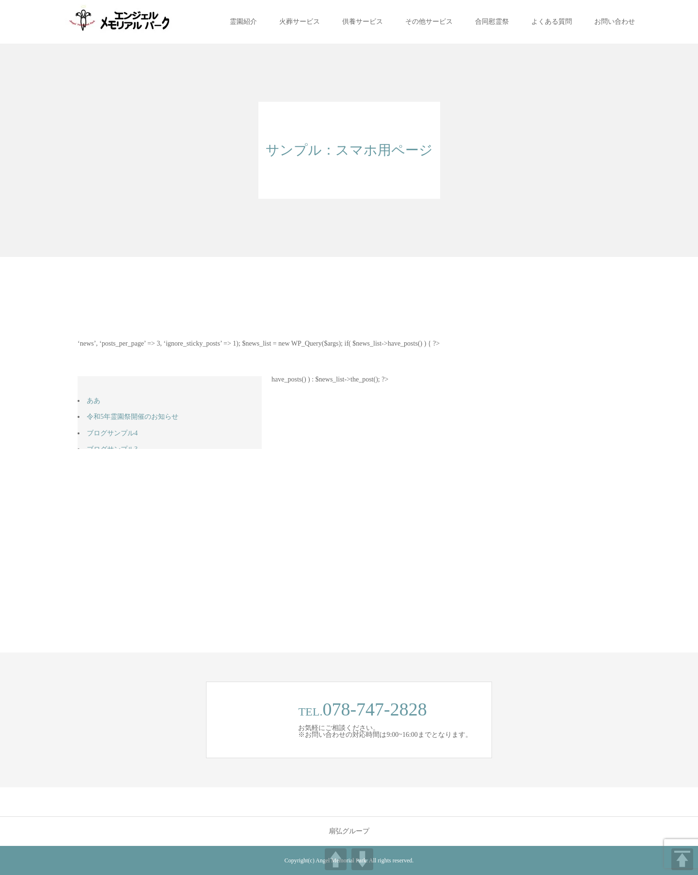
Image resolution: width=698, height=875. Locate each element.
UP (336, 859)
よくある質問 (551, 21)
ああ (93, 400)
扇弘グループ (349, 831)
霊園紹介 (243, 21)
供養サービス (362, 21)
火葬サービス (299, 21)
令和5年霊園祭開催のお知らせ (132, 416)
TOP (682, 859)
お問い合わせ (614, 21)
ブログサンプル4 (112, 433)
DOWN (362, 859)
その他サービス (429, 21)
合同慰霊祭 (492, 21)
